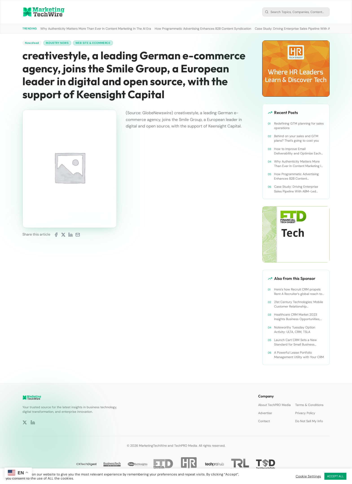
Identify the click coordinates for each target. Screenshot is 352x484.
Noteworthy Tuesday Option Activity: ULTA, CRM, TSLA (294, 329)
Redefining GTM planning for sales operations (299, 125)
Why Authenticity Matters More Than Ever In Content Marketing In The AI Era (95, 29)
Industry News (57, 43)
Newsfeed (32, 43)
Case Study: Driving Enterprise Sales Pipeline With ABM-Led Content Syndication (296, 189)
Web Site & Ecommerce (92, 43)
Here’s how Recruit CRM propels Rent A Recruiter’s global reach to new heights (298, 291)
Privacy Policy (305, 413)
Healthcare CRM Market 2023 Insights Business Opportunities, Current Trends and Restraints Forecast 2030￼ (297, 316)
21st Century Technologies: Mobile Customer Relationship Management (298, 304)
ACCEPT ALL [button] (335, 476)
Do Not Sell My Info (309, 421)
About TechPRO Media (274, 405)
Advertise (265, 413)
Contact (264, 421)
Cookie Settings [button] (308, 476)
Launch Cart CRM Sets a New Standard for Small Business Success (295, 342)
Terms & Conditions (309, 405)
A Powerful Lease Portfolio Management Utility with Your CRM (299, 354)
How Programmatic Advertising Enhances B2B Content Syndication (203, 29)
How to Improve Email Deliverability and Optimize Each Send (297, 151)
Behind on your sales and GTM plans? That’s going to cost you (296, 138)
